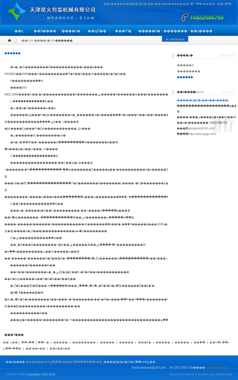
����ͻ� (70, 31)
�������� (188, 71)
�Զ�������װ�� (85, 362)
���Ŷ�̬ (123, 31)
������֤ (185, 77)
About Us (175, 374)
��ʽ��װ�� (35, 348)
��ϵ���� (205, 4)
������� (175, 31)
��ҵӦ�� (97, 31)
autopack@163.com (201, 128)
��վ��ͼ (224, 4)
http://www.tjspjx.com (202, 134)
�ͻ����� (175, 39)
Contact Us (205, 374)
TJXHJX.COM (15, 374)
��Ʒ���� (45, 31)
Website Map (223, 374)
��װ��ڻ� (12, 348)
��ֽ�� (199, 342)
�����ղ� (183, 4)
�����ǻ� (149, 31)
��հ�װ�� (219, 342)
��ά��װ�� (60, 348)
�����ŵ (185, 65)
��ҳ (18, 31)
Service (190, 374)
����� (60, 342)
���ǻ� (144, 342)
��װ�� (27, 342)
